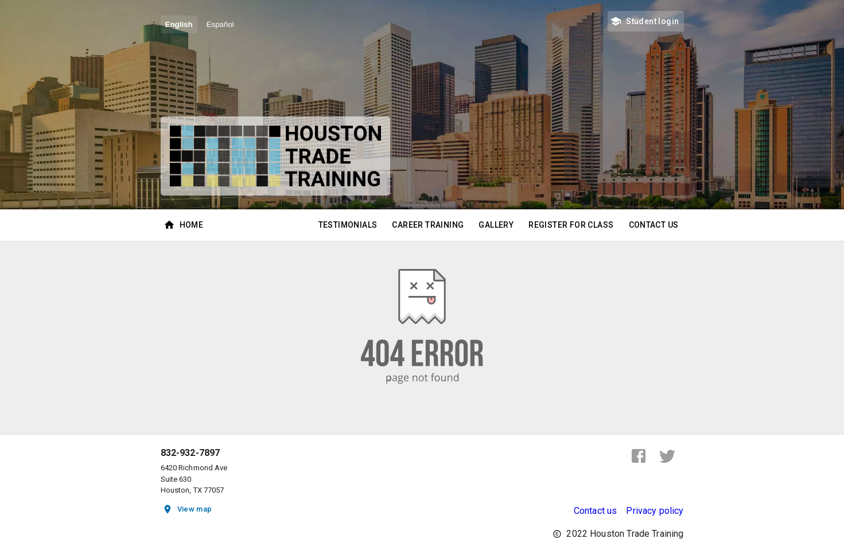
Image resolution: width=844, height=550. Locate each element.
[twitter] (667, 456)
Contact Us (653, 225)
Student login (645, 21)
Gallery (496, 225)
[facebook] (639, 456)
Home (184, 225)
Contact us (595, 510)
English (179, 24)
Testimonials (348, 225)
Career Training (427, 225)
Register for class (571, 225)
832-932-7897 (190, 453)
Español (220, 24)
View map (188, 509)
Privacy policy (654, 510)
